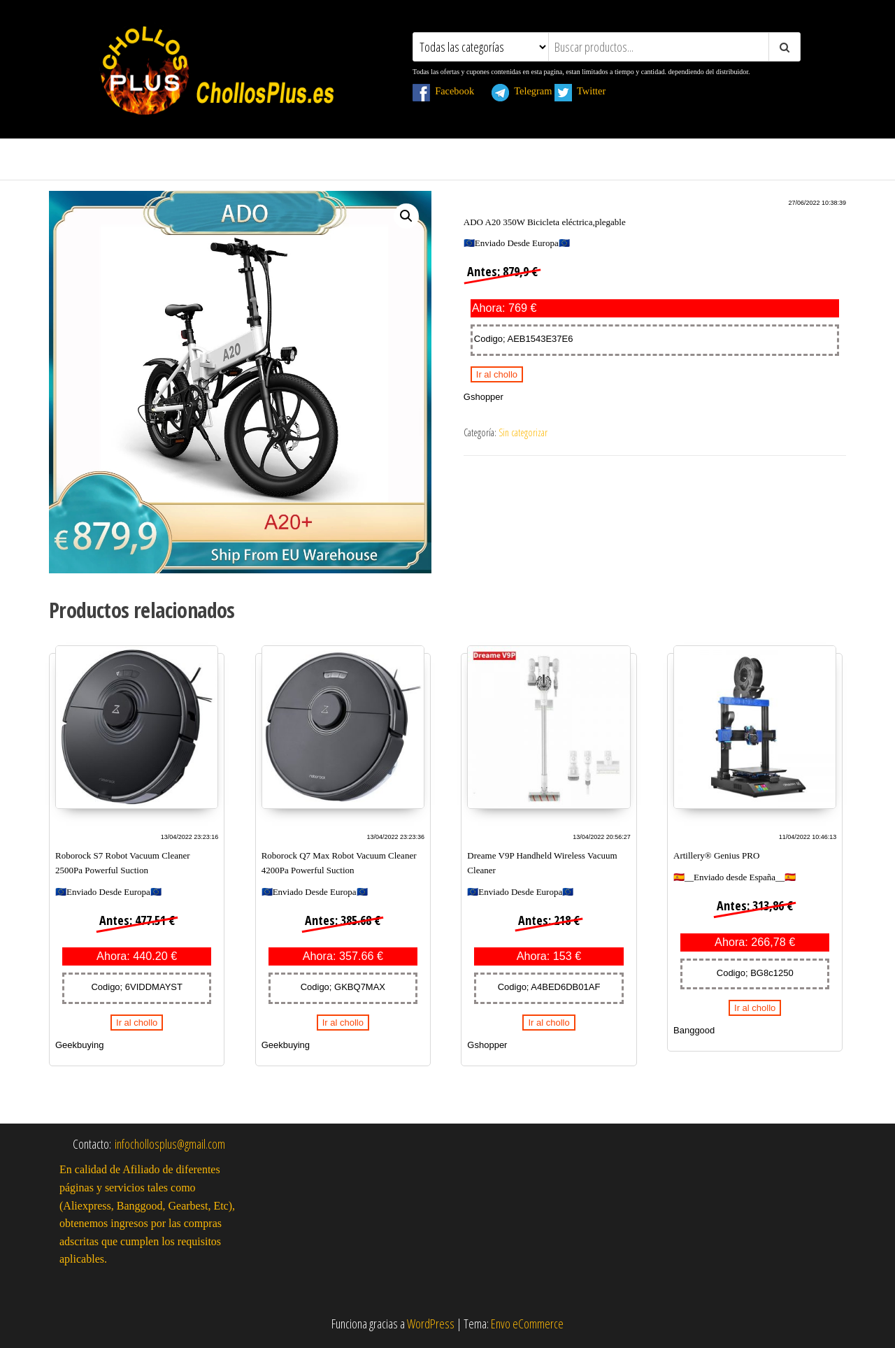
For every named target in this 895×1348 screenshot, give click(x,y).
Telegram (522, 90)
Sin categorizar (523, 432)
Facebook (451, 90)
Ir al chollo (496, 374)
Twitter (587, 90)
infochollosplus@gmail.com (170, 1143)
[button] (406, 216)
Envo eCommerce (527, 1323)
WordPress (430, 1323)
